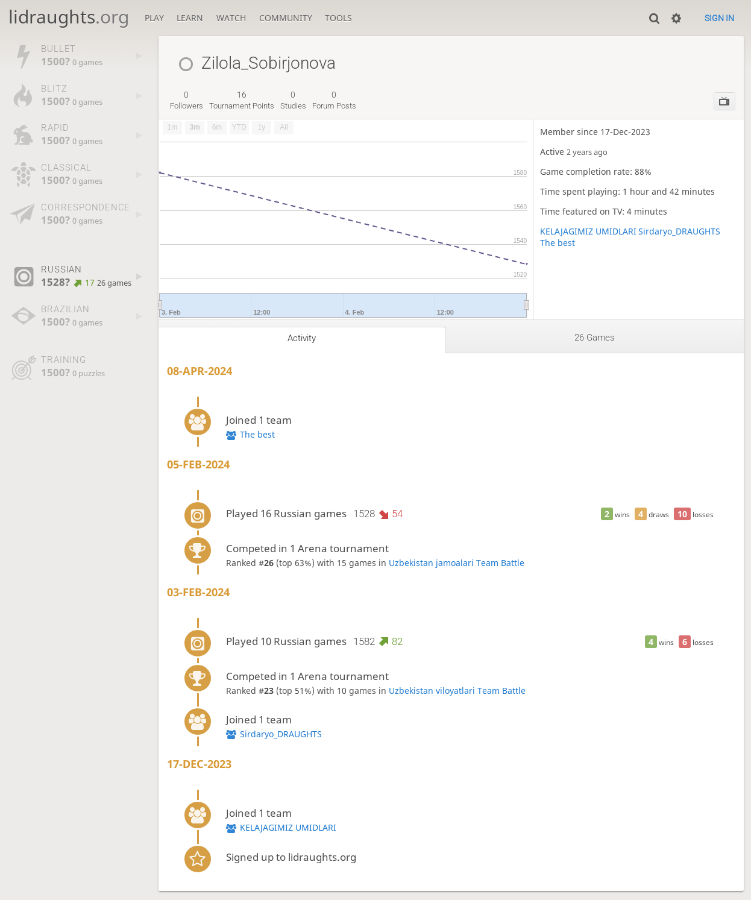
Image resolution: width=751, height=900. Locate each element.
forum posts (334, 100)
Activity (302, 338)
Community (285, 18)
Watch (231, 18)
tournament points (241, 100)
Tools (338, 18)
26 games (594, 337)
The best (557, 242)
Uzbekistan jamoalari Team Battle (456, 562)
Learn (190, 18)
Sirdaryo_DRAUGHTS (679, 231)
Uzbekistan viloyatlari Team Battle (457, 690)
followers (186, 100)
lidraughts (68, 16)
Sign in (719, 18)
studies (293, 100)
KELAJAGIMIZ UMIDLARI (588, 231)
